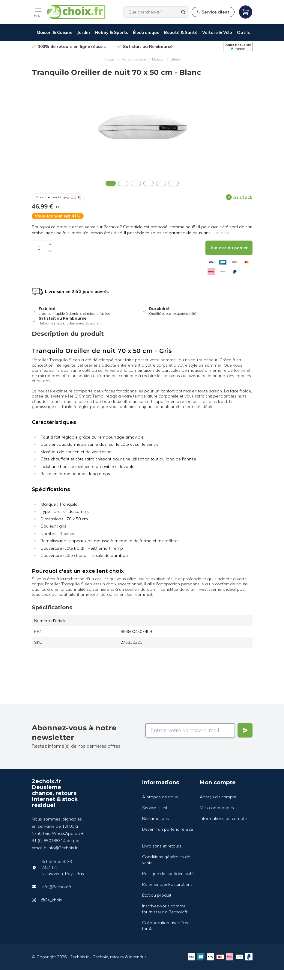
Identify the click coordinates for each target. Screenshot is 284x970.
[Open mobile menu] (38, 12)
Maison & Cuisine (54, 32)
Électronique (146, 32)
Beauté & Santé (180, 32)
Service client (154, 807)
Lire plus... (222, 232)
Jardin (83, 32)
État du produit (156, 895)
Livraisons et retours (161, 846)
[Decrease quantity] (49, 251)
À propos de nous (160, 797)
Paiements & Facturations (167, 884)
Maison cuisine (133, 59)
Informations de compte (223, 818)
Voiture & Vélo (217, 32)
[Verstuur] (245, 730)
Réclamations (155, 818)
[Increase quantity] (49, 244)
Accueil (109, 59)
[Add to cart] (229, 248)
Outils (243, 32)
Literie (175, 59)
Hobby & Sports (111, 32)
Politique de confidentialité (168, 873)
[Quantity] (39, 248)
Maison (158, 59)
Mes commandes (217, 807)
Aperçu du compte (218, 797)
